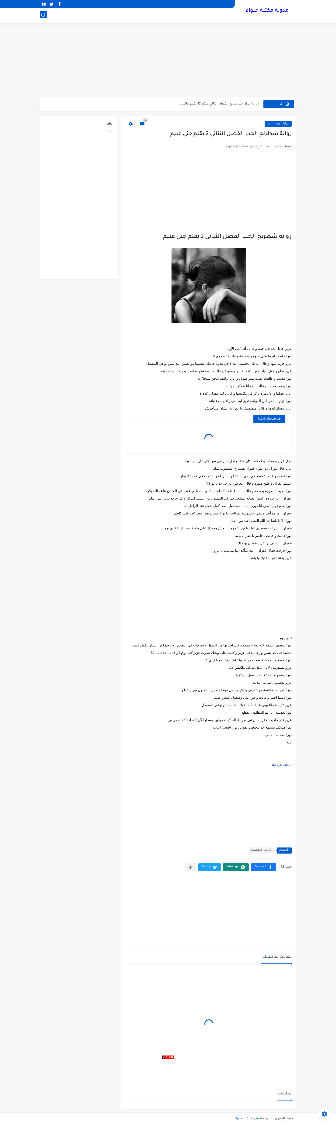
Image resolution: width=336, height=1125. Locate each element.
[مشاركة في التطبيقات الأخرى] (190, 867)
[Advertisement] (168, 60)
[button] (263, 867)
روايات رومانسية (278, 123)
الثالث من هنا (282, 765)
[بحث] (43, 15)
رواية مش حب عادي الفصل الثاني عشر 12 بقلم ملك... (219, 104)
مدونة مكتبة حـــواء (267, 11)
